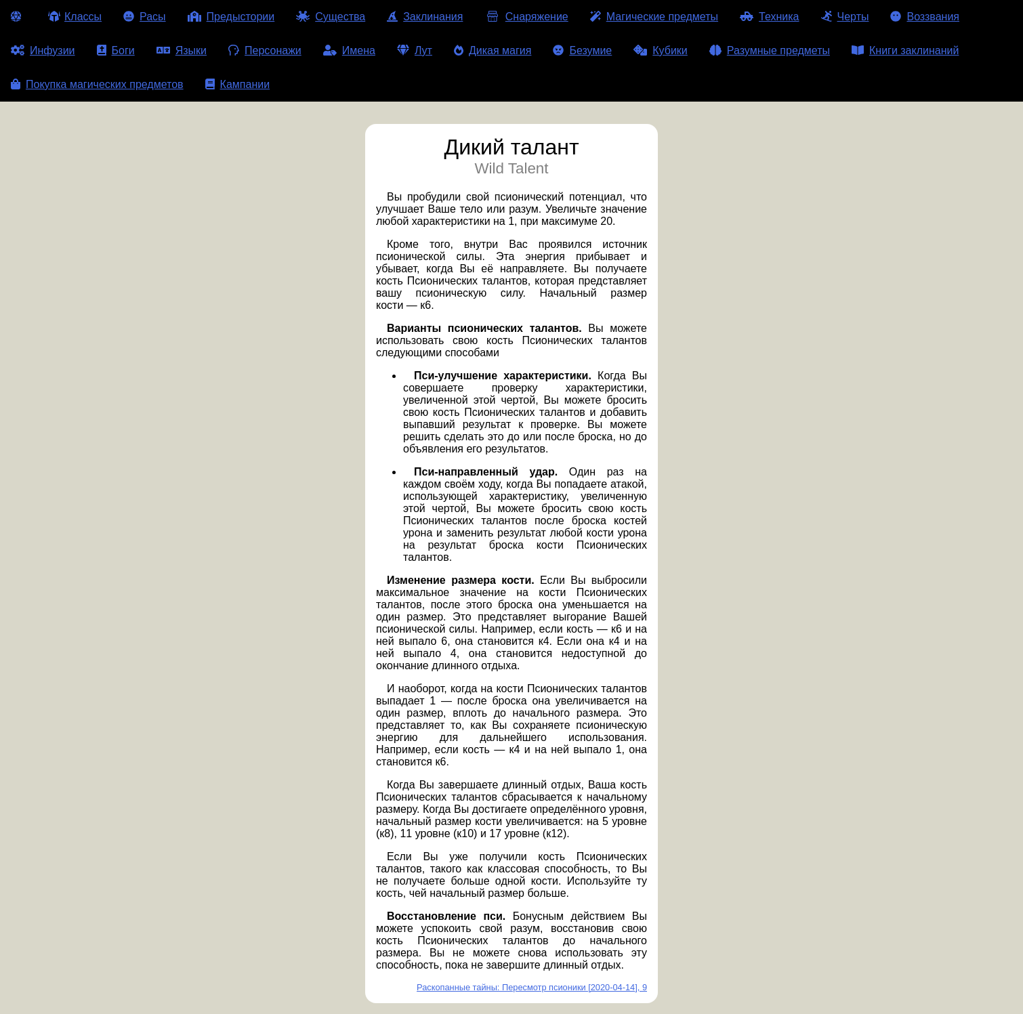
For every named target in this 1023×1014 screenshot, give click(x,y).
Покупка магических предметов (97, 84)
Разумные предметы (769, 50)
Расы (144, 16)
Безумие (582, 50)
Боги (116, 50)
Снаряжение (526, 16)
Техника (769, 16)
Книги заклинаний (905, 50)
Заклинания (425, 16)
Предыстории (231, 16)
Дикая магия (492, 50)
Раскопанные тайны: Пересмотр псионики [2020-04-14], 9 (532, 987)
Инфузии (43, 50)
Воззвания (924, 16)
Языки (181, 50)
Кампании (237, 84)
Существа (330, 16)
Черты (845, 16)
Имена (349, 50)
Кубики (660, 50)
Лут (414, 50)
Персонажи (264, 50)
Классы (75, 16)
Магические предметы (654, 16)
